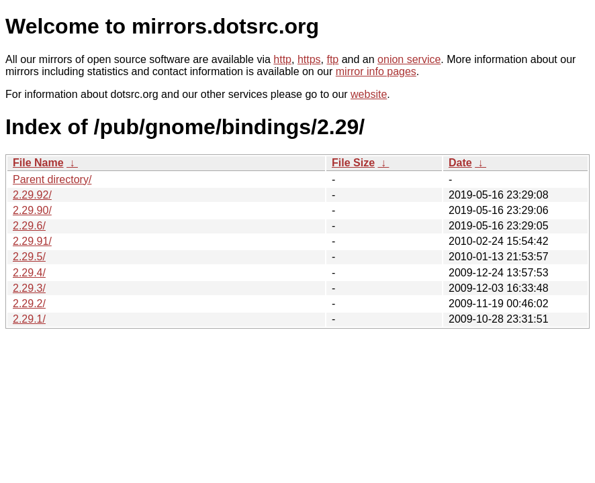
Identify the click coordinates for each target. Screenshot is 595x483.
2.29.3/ (29, 288)
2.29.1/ (29, 319)
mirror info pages (376, 71)
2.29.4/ (29, 272)
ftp (332, 59)
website (369, 94)
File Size (353, 162)
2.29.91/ (32, 241)
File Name (38, 162)
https (309, 59)
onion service (409, 59)
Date (460, 162)
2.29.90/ (32, 210)
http (282, 59)
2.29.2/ (29, 303)
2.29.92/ (32, 195)
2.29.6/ (29, 225)
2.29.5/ (29, 256)
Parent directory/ (52, 179)
